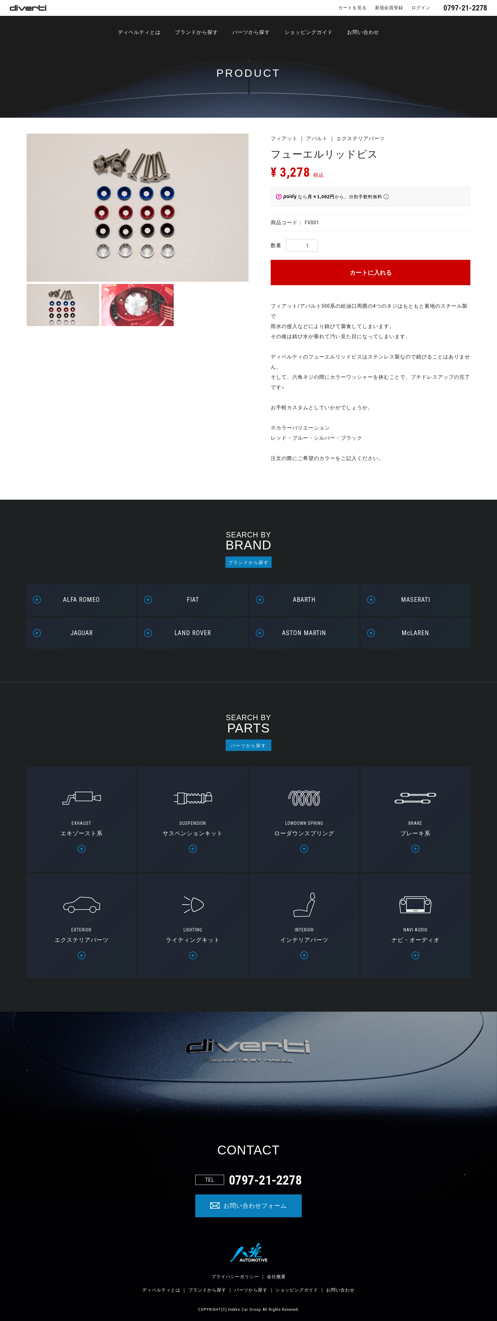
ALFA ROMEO (81, 599)
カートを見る (352, 7)
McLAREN (415, 633)
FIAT (193, 599)
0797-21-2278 (465, 7)
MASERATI (415, 599)
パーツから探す (251, 32)
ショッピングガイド (308, 32)
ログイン (420, 7)
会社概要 (276, 1276)
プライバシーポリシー (235, 1276)
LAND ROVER (192, 633)
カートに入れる (371, 272)
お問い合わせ (363, 32)
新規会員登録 (389, 7)
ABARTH (304, 599)
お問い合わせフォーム (255, 1205)
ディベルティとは (139, 32)
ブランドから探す (196, 32)
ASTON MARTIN (304, 633)
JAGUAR (81, 633)
